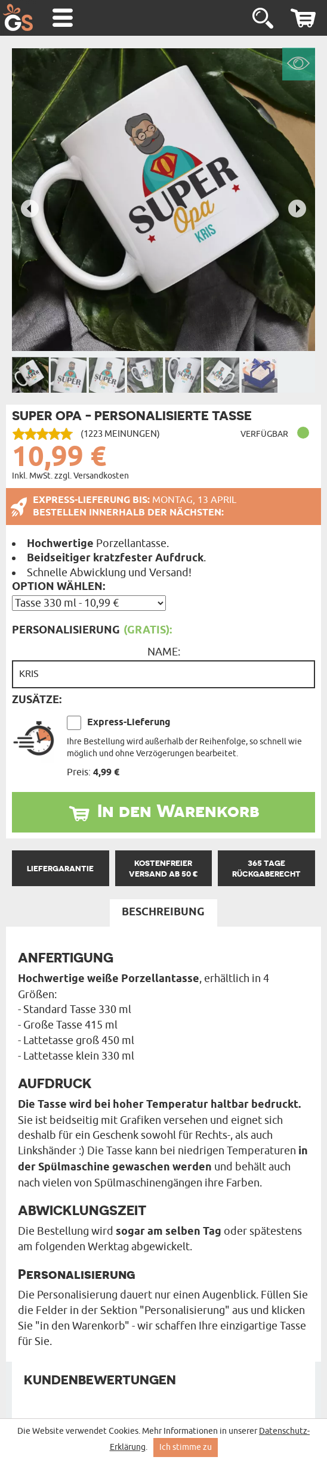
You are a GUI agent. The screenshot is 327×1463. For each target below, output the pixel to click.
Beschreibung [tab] (163, 912)
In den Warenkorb (178, 810)
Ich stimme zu (185, 1447)
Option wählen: (58, 587)
